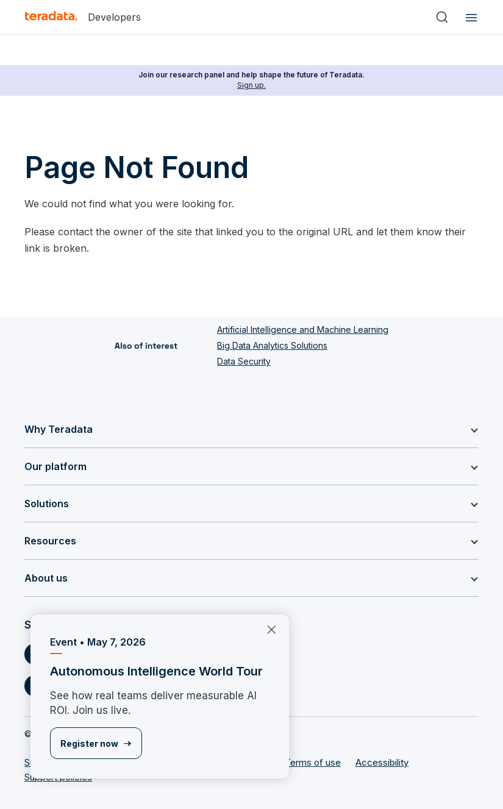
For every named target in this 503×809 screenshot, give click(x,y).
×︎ (266, 628)
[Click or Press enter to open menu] (469, 17)
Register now (89, 743)
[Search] (442, 17)
